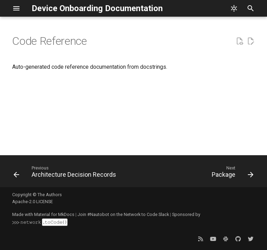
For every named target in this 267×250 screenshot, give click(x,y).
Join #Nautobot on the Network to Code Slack (123, 214)
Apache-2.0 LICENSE (32, 201)
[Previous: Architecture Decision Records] (66, 173)
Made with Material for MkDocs (43, 214)
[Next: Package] (231, 173)
